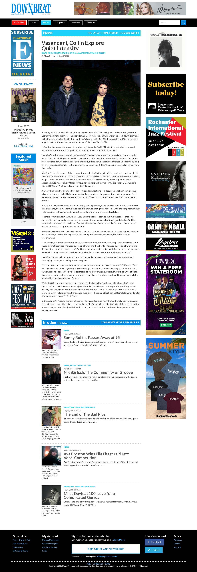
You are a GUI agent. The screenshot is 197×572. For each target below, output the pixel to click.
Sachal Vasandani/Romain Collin (87, 53)
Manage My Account (50, 540)
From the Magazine (80, 365)
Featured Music (23, 158)
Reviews (91, 22)
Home (33, 22)
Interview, (69, 407)
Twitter (154, 550)
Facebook (154, 542)
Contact (177, 543)
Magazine (60, 22)
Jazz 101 (177, 547)
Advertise (178, 540)
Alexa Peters (49, 56)
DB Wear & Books (20, 551)
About (89, 563)
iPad (31, 146)
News (46, 22)
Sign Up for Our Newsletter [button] (106, 548)
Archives (75, 22)
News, (45, 53)
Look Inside (23, 138)
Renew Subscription (50, 543)
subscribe (19, 22)
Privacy (107, 563)
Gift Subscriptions (20, 543)
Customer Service (49, 547)
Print (16, 146)
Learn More (119, 540)
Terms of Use (98, 563)
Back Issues (18, 547)
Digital (24, 146)
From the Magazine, (59, 53)
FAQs (44, 551)
